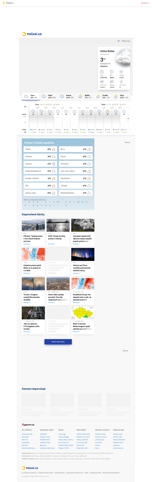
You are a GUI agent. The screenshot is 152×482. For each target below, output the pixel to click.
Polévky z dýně (117, 437)
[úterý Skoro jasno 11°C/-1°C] (121, 96)
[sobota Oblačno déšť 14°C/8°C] (67, 96)
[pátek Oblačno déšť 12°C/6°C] (49, 96)
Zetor (77, 456)
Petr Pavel (25, 440)
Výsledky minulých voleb (47, 448)
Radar (86, 472)
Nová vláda (25, 437)
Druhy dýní (116, 445)
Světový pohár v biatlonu (65, 440)
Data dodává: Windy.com (74, 472)
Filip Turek (25, 445)
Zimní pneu (71, 459)
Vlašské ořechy (34, 456)
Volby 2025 (43, 434)
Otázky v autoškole (82, 440)
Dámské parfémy (62, 459)
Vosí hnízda (98, 442)
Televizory (87, 459)
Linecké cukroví (99, 440)
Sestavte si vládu (45, 437)
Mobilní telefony (40, 459)
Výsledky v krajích (45, 442)
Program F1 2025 (63, 448)
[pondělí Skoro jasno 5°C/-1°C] (103, 96)
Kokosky (97, 445)
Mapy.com (35, 453)
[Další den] (128, 118)
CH (58, 202)
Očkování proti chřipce (98, 453)
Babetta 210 (83, 456)
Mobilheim (49, 456)
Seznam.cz (145, 3)
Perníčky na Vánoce (101, 437)
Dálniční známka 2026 (83, 434)
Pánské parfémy (105, 459)
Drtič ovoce (71, 456)
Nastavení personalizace (111, 472)
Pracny (97, 448)
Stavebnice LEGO (51, 459)
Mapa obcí (43, 445)
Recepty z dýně (117, 434)
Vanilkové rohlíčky (100, 434)
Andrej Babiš (25, 442)
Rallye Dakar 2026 (82, 448)
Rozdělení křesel (45, 440)
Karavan (55, 456)
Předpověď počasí (44, 453)
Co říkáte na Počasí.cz (29, 472)
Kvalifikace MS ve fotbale (65, 445)
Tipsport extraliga (63, 437)
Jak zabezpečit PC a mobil (83, 453)
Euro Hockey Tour (63, 442)
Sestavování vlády (27, 434)
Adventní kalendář (55, 453)
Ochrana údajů (60, 472)
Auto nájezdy (63, 456)
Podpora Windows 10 (68, 453)
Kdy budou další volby (28, 448)
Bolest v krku (110, 453)
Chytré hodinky (95, 459)
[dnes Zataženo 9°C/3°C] (31, 96)
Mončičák (43, 456)
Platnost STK (80, 445)
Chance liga (61, 434)
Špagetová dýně (118, 442)
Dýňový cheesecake (119, 440)
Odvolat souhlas (95, 472)
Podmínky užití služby (45, 472)
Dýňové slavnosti (118, 448)
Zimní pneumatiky (82, 442)
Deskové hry (79, 459)
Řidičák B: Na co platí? (83, 437)
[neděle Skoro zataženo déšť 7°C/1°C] (85, 96)
